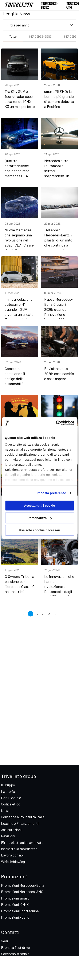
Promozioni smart (15, 898)
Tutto (13, 36)
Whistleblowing (13, 861)
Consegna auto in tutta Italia (22, 817)
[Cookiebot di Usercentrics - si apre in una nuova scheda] (56, 423)
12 (48, 613)
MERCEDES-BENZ (40, 36)
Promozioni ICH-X (15, 904)
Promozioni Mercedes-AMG (22, 891)
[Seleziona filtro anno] (39, 25)
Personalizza (40, 518)
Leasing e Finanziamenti (20, 823)
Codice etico (10, 804)
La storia (8, 791)
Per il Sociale (11, 798)
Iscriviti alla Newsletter (19, 849)
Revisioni (8, 836)
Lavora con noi (12, 855)
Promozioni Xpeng (15, 917)
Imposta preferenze (51, 493)
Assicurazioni (11, 829)
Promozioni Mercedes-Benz (22, 885)
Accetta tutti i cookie (39, 505)
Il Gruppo (8, 785)
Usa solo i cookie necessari (39, 530)
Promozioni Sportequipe (20, 911)
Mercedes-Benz (49, 5)
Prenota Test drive (15, 947)
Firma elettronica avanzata (22, 842)
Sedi (4, 941)
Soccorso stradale (15, 954)
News (5, 810)
